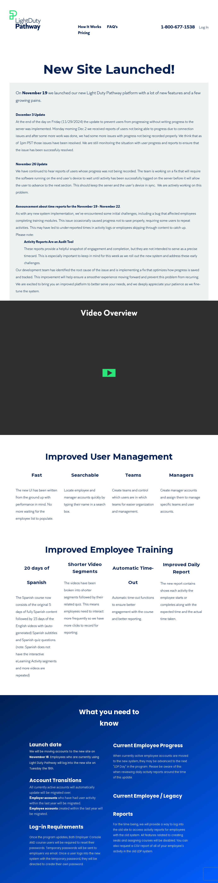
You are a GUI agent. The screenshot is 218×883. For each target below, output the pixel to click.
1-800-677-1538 (178, 26)
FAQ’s (112, 26)
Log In (203, 26)
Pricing (84, 32)
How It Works (89, 26)
